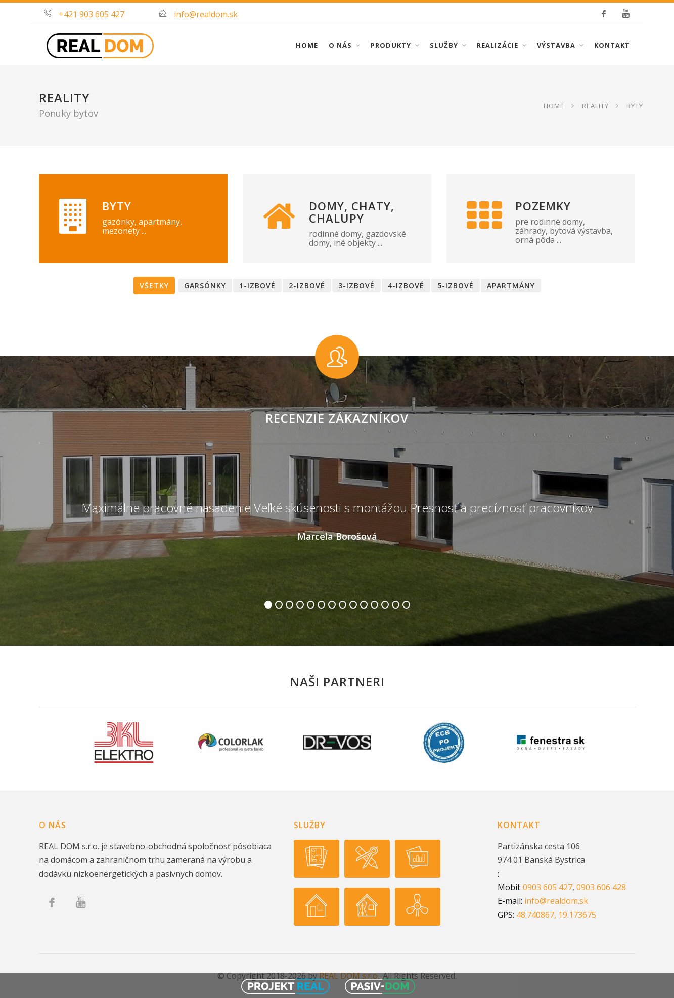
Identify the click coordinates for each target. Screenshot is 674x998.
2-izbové (307, 285)
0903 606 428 (601, 887)
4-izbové (406, 285)
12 (385, 605)
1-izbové (257, 285)
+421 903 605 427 (91, 14)
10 (364, 605)
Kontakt (612, 45)
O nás (340, 45)
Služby (444, 45)
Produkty (391, 45)
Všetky (154, 285)
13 (395, 605)
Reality (595, 105)
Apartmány (511, 285)
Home (307, 45)
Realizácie (497, 45)
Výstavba (556, 45)
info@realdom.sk (206, 14)
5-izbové (455, 285)
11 (374, 605)
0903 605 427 (547, 887)
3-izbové (356, 285)
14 (406, 605)
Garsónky (205, 285)
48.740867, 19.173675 (556, 914)
